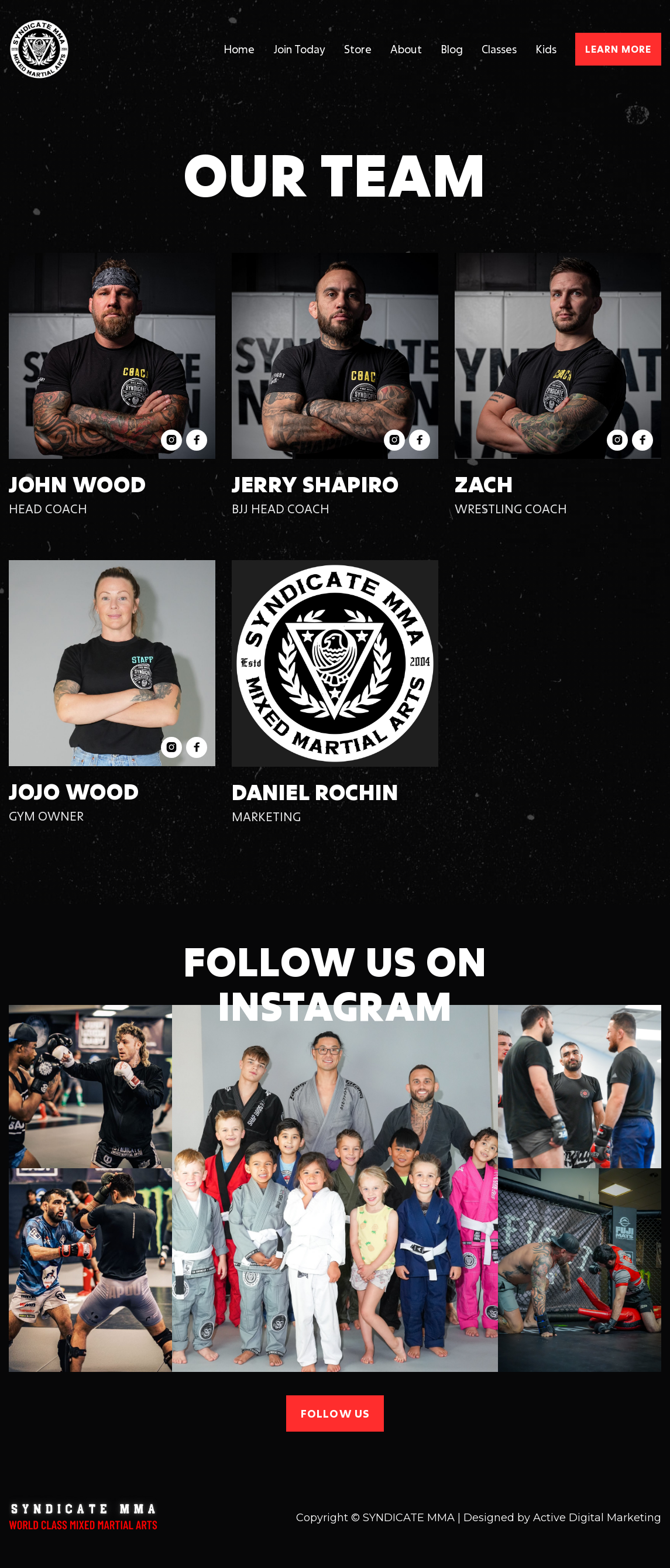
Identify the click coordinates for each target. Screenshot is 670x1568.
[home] (85, 49)
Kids (545, 49)
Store (358, 49)
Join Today (299, 49)
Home (239, 49)
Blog (452, 49)
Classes (499, 49)
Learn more (618, 49)
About (406, 49)
